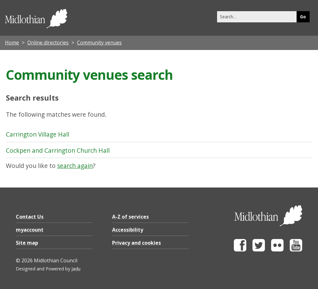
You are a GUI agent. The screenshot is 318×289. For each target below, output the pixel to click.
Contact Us (29, 216)
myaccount (29, 229)
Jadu (75, 269)
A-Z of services (130, 216)
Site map (27, 242)
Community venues (99, 42)
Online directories (48, 42)
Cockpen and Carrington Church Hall (58, 150)
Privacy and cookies (136, 242)
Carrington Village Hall (37, 134)
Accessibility (127, 229)
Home (12, 42)
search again (75, 165)
